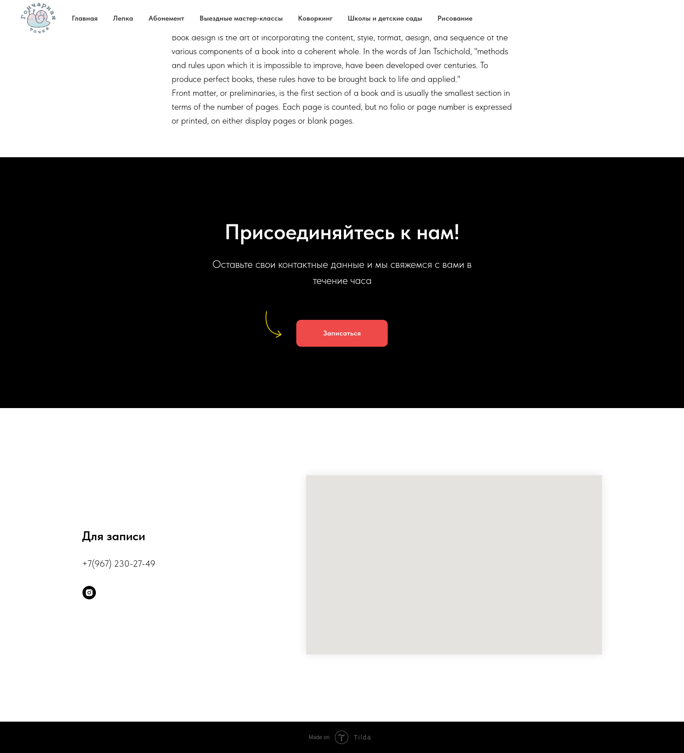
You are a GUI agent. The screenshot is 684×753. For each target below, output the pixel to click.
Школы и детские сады (385, 18)
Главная (85, 18)
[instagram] (89, 592)
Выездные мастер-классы (241, 18)
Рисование (454, 18)
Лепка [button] (123, 18)
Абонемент (166, 18)
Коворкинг (315, 18)
